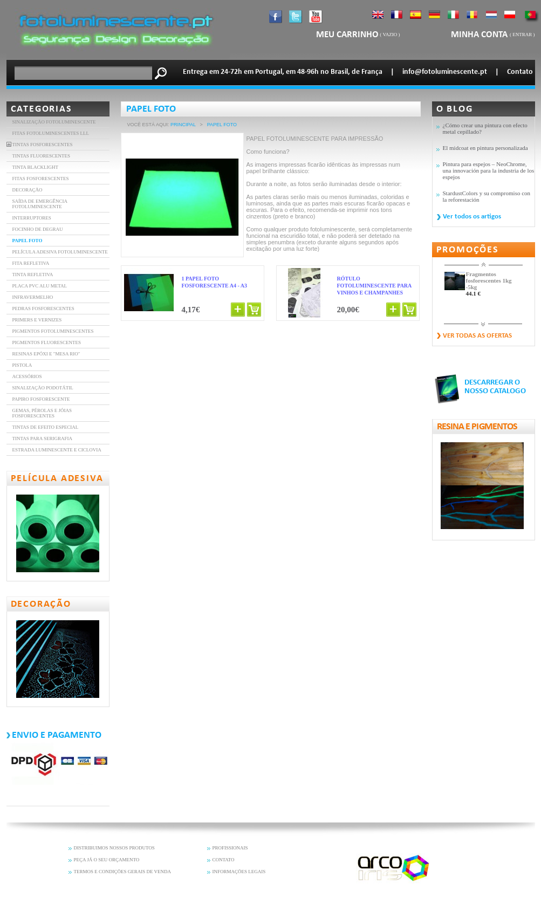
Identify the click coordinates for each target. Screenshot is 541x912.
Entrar (522, 34)
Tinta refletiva (32, 274)
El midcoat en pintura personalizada (485, 148)
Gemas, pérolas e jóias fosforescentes (42, 413)
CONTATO (224, 859)
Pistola (22, 365)
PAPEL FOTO (27, 240)
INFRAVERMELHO (32, 297)
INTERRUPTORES (31, 218)
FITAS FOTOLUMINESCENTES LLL (51, 133)
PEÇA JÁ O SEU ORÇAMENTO (107, 859)
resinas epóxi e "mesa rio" (46, 353)
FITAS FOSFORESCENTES (40, 178)
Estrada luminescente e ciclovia (56, 449)
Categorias (41, 109)
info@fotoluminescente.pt (444, 72)
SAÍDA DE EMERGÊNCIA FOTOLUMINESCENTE (39, 203)
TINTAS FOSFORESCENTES (42, 144)
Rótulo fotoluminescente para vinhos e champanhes (374, 286)
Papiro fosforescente (41, 399)
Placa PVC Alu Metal (39, 286)
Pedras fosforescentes (43, 308)
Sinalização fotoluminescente (54, 122)
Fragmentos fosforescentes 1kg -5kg (489, 280)
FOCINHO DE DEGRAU (37, 229)
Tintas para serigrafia (42, 438)
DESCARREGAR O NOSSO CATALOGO (495, 387)
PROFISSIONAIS (230, 848)
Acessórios (27, 376)
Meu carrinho (347, 34)
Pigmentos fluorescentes (46, 342)
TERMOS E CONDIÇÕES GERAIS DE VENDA (123, 871)
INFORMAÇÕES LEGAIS (239, 871)
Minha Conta (480, 34)
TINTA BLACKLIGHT (35, 167)
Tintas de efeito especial (45, 427)
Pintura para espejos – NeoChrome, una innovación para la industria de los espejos (489, 170)
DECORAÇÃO (27, 190)
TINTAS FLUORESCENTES (41, 156)
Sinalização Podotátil (42, 387)
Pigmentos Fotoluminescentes (53, 331)
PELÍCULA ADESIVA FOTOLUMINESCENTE (60, 252)
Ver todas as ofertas (477, 335)
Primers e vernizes (37, 320)
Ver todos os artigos (472, 216)
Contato (520, 72)
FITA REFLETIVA (31, 263)
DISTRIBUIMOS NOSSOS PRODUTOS (114, 848)
